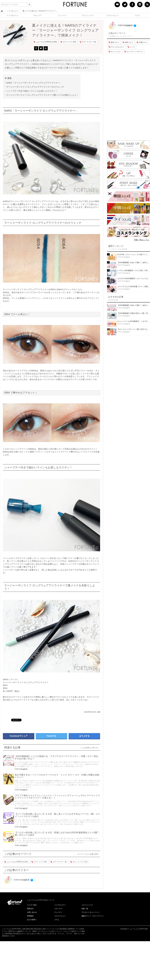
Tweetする (51, 736)
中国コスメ (142, 42)
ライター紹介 (32, 905)
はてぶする (84, 736)
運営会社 (30, 909)
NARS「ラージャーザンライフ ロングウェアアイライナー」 (34, 83)
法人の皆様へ (32, 920)
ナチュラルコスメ (116, 47)
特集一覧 (85, 909)
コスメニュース (87, 15)
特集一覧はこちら (141, 240)
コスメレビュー (112, 15)
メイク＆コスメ (60, 905)
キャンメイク (115, 52)
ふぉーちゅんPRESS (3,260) (45, 42)
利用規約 (30, 916)
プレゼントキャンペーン (91, 912)
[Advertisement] (128, 96)
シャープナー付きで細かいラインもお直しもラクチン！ (31, 91)
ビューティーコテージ (133, 52)
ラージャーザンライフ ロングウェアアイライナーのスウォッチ (35, 87)
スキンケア (37, 15)
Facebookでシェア (19, 736)
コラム (137, 15)
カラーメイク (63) (68, 42)
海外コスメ (128, 42)
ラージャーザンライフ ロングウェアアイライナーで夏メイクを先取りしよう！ (42, 95)
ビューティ (62, 15)
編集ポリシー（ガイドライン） (93, 916)
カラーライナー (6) (88, 42)
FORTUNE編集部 (21, 769)
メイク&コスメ (12, 15)
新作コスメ (114, 42)
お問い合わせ (32, 912)
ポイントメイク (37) (78, 862)
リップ (131, 47)
